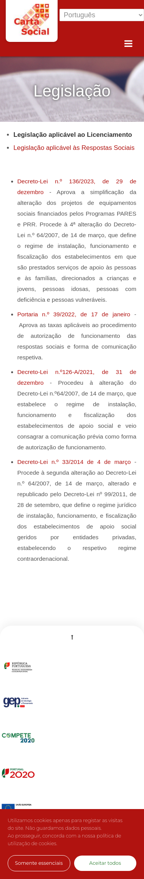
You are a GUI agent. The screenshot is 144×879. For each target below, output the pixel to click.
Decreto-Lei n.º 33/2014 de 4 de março (74, 462)
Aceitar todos (105, 863)
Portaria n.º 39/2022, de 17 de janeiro (73, 314)
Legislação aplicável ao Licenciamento (72, 134)
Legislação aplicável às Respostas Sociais (73, 147)
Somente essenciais (39, 863)
